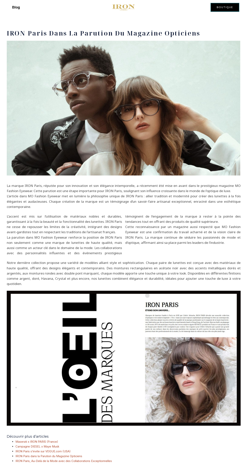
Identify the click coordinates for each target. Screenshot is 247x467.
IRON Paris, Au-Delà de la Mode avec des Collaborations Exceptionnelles (63, 460)
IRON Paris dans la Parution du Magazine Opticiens (48, 455)
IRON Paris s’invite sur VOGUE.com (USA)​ (43, 451)
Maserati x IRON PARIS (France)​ (36, 441)
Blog (16, 7)
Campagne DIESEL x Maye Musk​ (37, 446)
